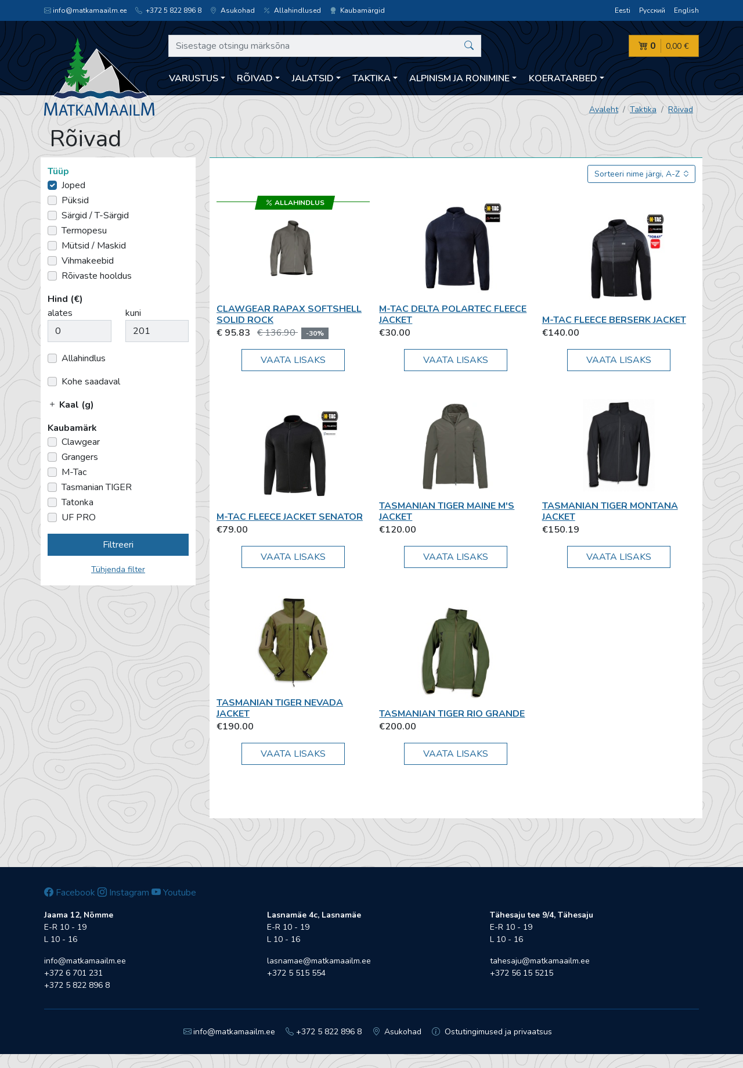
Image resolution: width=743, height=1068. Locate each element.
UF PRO (79, 517)
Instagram (123, 892)
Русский (652, 10)
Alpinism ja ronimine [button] (459, 78)
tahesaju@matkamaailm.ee (540, 960)
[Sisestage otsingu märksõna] (324, 46)
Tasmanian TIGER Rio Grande (452, 713)
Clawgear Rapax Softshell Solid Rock (289, 314)
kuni (133, 313)
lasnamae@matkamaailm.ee (319, 960)
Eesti (622, 10)
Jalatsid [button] (313, 78)
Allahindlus (84, 358)
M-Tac (74, 472)
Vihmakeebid (88, 260)
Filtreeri (118, 544)
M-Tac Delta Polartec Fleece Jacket (452, 314)
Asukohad (232, 10)
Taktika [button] (371, 78)
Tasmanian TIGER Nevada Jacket (280, 708)
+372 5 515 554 (296, 973)
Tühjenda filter (118, 569)
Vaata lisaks (293, 360)
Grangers (80, 457)
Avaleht (603, 109)
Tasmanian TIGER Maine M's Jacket (446, 511)
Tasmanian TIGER (97, 487)
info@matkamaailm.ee (85, 10)
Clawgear (81, 442)
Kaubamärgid (357, 10)
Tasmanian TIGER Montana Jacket (610, 511)
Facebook (69, 892)
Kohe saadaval (91, 381)
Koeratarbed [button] (563, 78)
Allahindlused (292, 10)
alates (60, 313)
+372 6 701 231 (73, 973)
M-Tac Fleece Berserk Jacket (614, 320)
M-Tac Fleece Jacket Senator (290, 516)
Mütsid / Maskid (94, 245)
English (686, 10)
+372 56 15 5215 (521, 973)
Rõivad (680, 109)
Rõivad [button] (255, 78)
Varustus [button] (193, 78)
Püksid (75, 200)
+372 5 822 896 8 (168, 10)
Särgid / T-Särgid (95, 215)
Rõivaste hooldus (97, 275)
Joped (73, 185)
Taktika (643, 109)
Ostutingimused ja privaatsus (492, 1031)
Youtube (174, 892)
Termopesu (84, 230)
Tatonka (77, 502)
